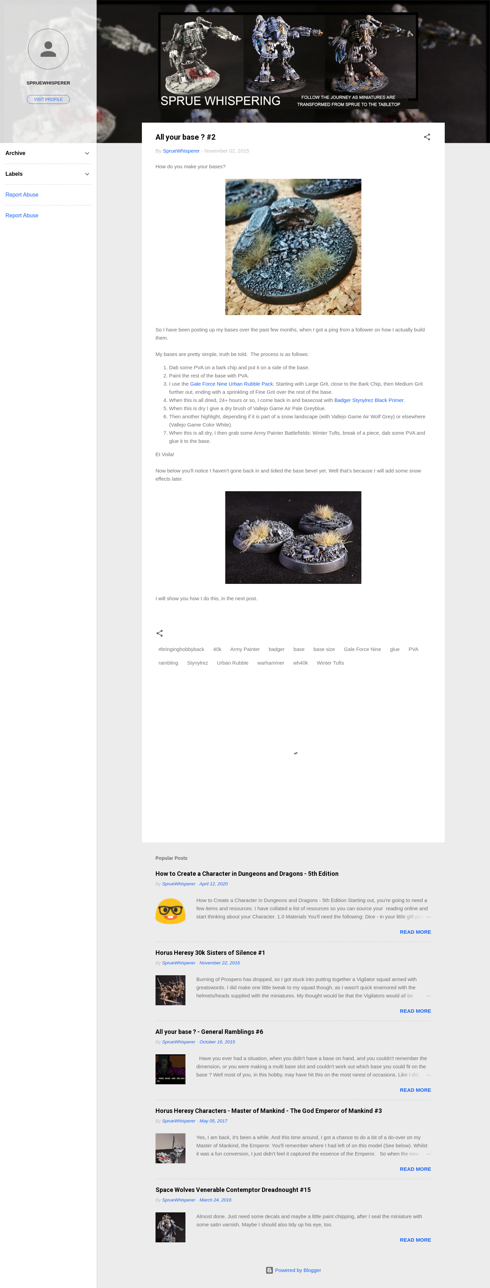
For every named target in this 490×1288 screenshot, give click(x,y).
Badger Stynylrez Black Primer (369, 400)
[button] (427, 138)
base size (324, 649)
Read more (415, 932)
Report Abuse (21, 195)
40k (217, 649)
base (299, 649)
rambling (168, 663)
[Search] (441, 18)
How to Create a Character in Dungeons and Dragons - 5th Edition (247, 873)
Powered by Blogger (293, 1270)
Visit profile (48, 99)
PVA (414, 649)
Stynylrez (197, 663)
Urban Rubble (233, 663)
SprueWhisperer (48, 83)
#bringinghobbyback (181, 649)
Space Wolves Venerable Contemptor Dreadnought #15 (233, 1189)
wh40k (300, 663)
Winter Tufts (330, 663)
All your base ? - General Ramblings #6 (209, 1031)
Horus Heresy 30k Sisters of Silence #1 (210, 952)
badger (277, 649)
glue (394, 649)
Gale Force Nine (362, 649)
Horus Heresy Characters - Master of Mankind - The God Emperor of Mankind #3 (269, 1110)
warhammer (270, 663)
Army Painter (245, 649)
